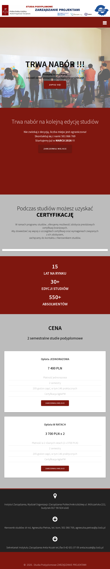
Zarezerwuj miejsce (55, 148)
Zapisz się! (55, 84)
